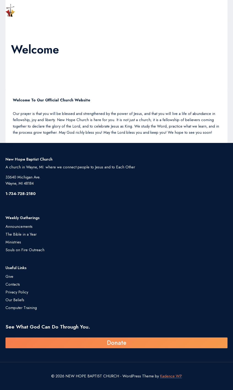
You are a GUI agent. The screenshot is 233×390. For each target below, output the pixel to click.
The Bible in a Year (21, 234)
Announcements (19, 226)
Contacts (12, 284)
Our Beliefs (14, 300)
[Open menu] (223, 10)
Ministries (13, 242)
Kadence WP (171, 376)
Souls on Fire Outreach (24, 250)
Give (9, 276)
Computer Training (21, 307)
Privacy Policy (16, 292)
